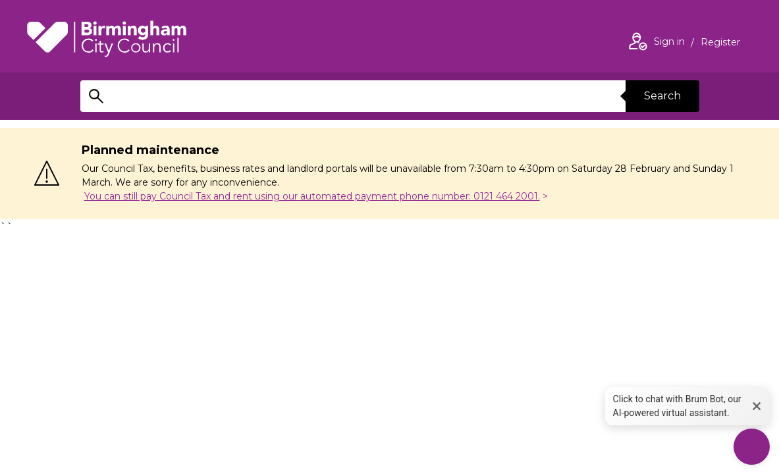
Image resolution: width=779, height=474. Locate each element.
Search (662, 96)
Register (720, 43)
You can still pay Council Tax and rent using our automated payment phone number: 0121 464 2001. (312, 196)
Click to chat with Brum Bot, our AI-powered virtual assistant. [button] (677, 406)
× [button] (757, 406)
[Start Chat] (752, 447)
